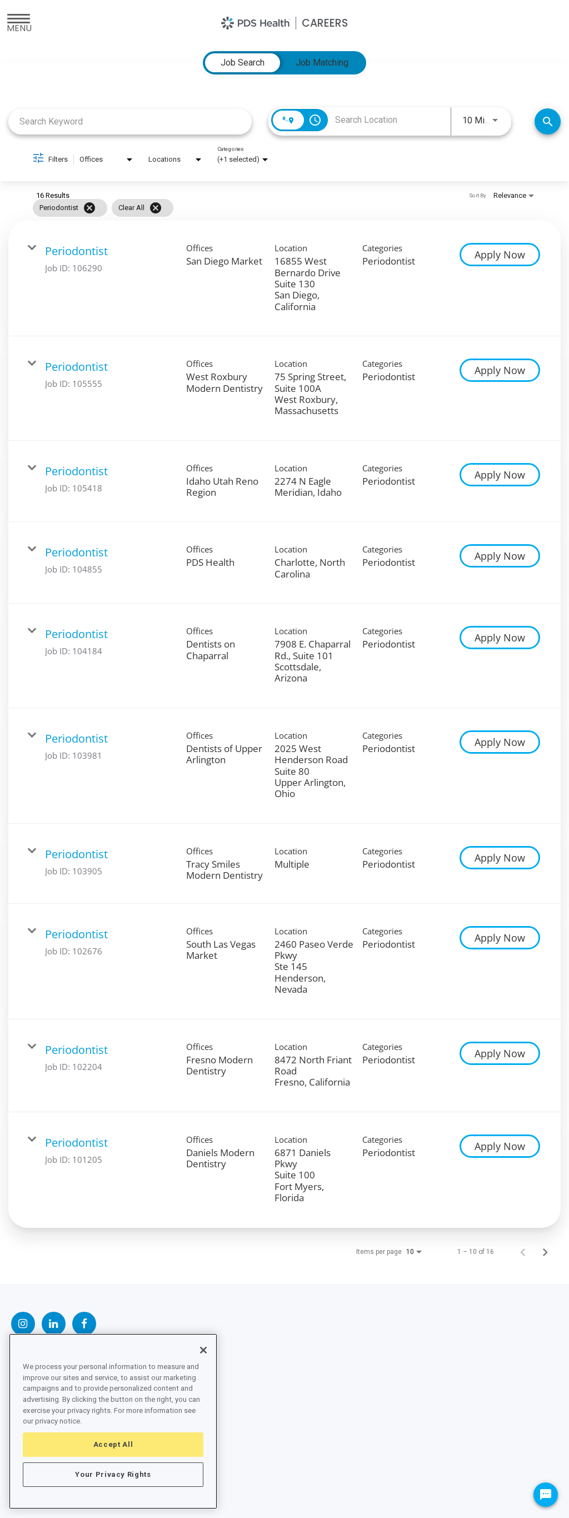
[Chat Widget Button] (545, 1494)
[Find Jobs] (548, 121)
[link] (284, 278)
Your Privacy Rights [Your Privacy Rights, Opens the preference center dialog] (113, 1474)
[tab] (242, 62)
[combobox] (130, 121)
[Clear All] (155, 208)
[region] (113, 1421)
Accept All (113, 1444)
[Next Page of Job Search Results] (545, 1252)
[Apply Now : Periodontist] (500, 254)
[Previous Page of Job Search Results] (523, 1252)
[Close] (203, 1350)
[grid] (263, 208)
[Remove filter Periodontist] (89, 208)
